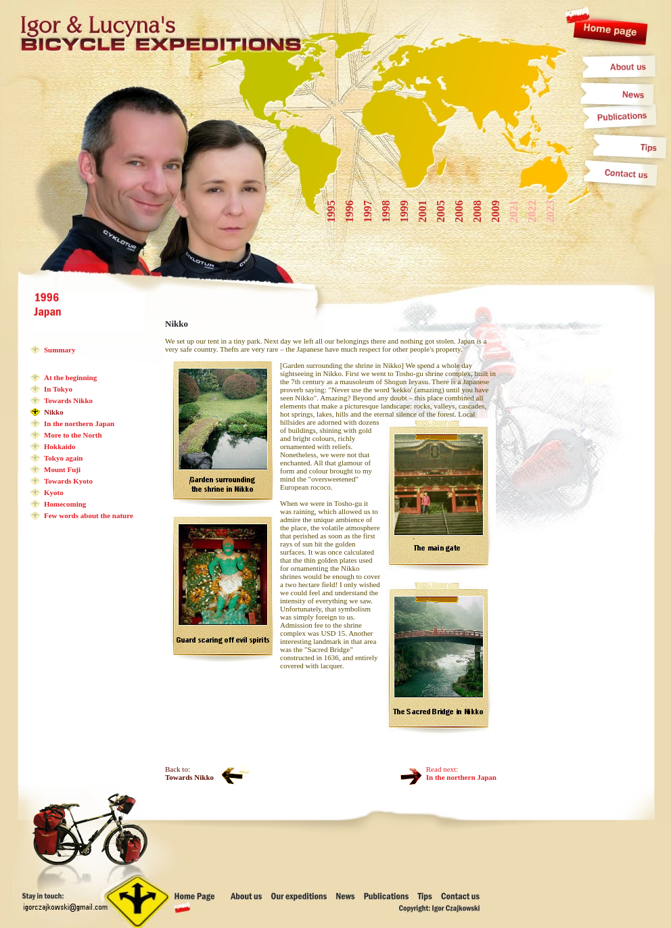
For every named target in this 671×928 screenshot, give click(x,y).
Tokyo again (63, 458)
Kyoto (54, 492)
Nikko (54, 412)
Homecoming (65, 504)
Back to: (189, 773)
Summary (59, 350)
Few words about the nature (88, 515)
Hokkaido (59, 446)
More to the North (73, 435)
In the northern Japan (79, 423)
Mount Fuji (62, 469)
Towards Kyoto (68, 481)
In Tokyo (58, 389)
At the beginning (70, 377)
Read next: (461, 773)
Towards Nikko (68, 400)
